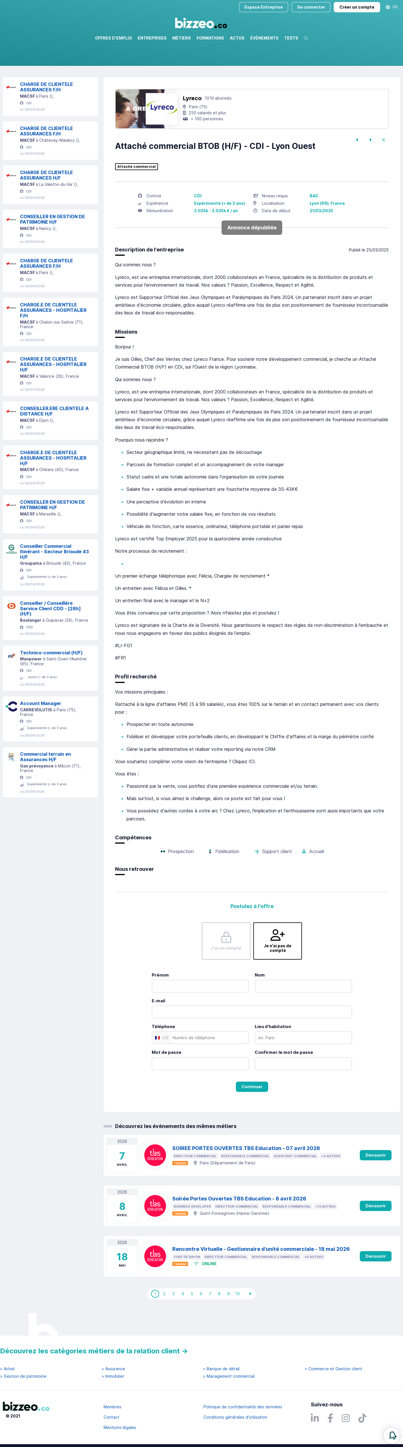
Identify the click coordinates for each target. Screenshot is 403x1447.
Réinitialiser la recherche (26, 82)
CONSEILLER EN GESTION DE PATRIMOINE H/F (52, 243)
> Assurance (113, 1369)
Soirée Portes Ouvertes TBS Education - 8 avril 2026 (239, 1223)
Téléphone (163, 1051)
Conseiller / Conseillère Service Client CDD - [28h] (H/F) (50, 633)
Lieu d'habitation (273, 1051)
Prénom (160, 999)
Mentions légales (120, 1427)
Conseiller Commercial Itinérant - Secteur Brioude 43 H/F (54, 576)
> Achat (7, 1369)
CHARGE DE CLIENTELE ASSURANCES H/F (46, 199)
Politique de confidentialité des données (243, 1406)
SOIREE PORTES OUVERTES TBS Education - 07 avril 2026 (246, 1173)
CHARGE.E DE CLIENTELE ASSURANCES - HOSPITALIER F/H (53, 334)
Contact (111, 1417)
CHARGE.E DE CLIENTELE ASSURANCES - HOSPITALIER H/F (53, 389)
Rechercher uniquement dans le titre (161, 65)
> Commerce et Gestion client (333, 1369)
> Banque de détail (221, 1369)
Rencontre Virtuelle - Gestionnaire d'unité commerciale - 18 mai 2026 (261, 1274)
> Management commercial (228, 1376)
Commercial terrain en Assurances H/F (45, 781)
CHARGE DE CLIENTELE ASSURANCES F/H (46, 111)
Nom (260, 999)
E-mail (158, 1025)
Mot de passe (166, 1076)
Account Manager (40, 728)
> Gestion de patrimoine (23, 1376)
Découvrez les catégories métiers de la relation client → (94, 1351)
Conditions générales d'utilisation (235, 1417)
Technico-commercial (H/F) (51, 677)
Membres (112, 1406)
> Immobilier (113, 1376)
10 (237, 1318)
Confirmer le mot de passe (284, 1076)
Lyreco (192, 122)
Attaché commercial (136, 191)
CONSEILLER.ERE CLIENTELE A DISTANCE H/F (54, 435)
